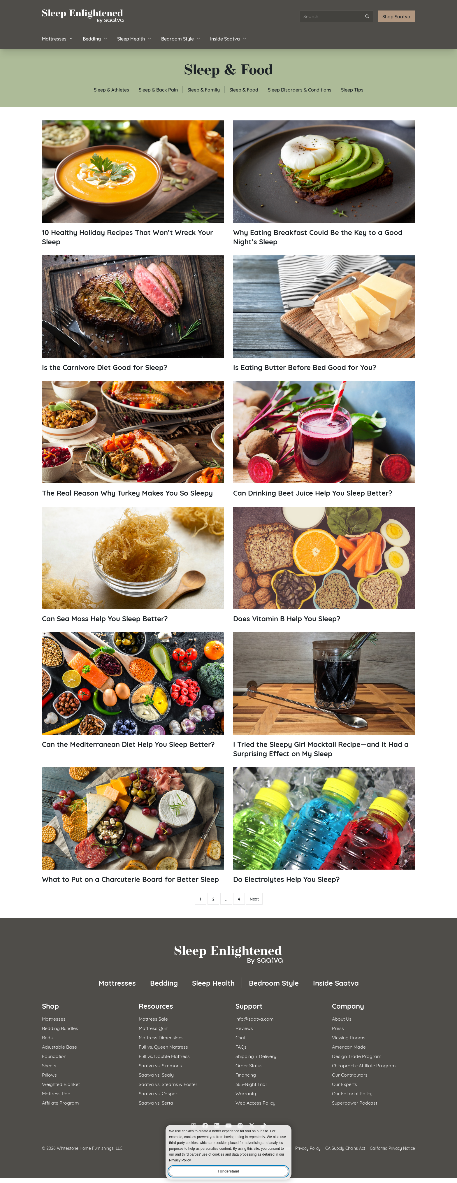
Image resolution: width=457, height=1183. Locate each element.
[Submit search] (367, 16)
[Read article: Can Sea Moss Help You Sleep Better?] (133, 565)
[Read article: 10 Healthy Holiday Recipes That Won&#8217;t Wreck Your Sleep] (133, 183)
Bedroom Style (181, 38)
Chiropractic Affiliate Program (364, 1065)
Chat (240, 1037)
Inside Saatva (228, 38)
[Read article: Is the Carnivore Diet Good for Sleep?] (133, 313)
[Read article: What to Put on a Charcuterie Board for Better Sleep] (133, 825)
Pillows (49, 1074)
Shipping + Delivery (255, 1056)
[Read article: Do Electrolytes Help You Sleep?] (324, 825)
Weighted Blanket (61, 1084)
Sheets (49, 1065)
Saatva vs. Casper (158, 1093)
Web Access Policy (255, 1102)
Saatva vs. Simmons (160, 1065)
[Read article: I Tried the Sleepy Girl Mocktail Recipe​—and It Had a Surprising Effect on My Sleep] (324, 695)
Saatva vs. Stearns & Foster (168, 1084)
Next (254, 899)
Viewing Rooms (348, 1037)
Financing (245, 1074)
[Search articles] (336, 16)
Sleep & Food (243, 89)
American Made (349, 1046)
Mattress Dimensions (161, 1037)
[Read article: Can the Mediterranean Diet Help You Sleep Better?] (133, 690)
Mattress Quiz (153, 1028)
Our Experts (344, 1084)
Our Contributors (350, 1074)
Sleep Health (134, 38)
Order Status (249, 1065)
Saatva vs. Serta (156, 1102)
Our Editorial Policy (352, 1093)
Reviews (244, 1028)
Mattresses (57, 38)
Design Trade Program (357, 1056)
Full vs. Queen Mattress (163, 1046)
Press (338, 1028)
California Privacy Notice (392, 1148)
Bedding (95, 38)
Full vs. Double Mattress (164, 1056)
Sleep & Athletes (111, 89)
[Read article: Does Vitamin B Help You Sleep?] (324, 565)
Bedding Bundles (60, 1028)
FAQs (241, 1046)
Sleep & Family (203, 89)
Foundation (54, 1056)
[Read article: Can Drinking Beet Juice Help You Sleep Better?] (324, 439)
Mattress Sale (153, 1018)
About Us (341, 1018)
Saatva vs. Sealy (156, 1074)
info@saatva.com (254, 1018)
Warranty (245, 1093)
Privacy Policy (308, 1148)
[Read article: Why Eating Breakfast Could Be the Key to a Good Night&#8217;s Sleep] (324, 183)
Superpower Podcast (354, 1102)
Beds (47, 1037)
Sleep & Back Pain (158, 89)
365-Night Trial (251, 1084)
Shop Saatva (396, 16)
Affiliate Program (60, 1102)
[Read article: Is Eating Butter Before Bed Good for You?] (324, 313)
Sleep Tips (352, 89)
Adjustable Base (59, 1046)
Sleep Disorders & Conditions (299, 89)
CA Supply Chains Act (345, 1148)
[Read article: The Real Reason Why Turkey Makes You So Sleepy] (133, 439)
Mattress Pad (56, 1093)
